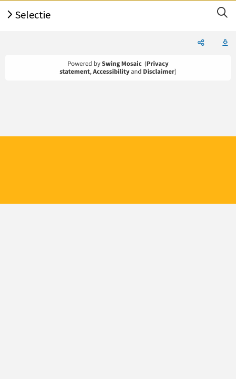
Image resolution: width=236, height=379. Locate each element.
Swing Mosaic (122, 63)
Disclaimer (159, 71)
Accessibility (111, 71)
